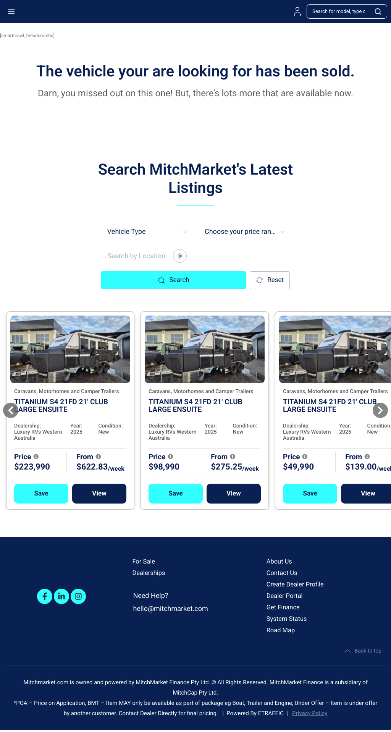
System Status (289, 619)
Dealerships (150, 573)
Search (173, 280)
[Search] (378, 11)
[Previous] (10, 410)
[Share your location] (180, 256)
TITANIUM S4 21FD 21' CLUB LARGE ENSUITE (82, 405)
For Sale (144, 561)
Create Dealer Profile (298, 584)
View (120, 493)
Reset (269, 280)
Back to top (362, 652)
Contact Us (283, 573)
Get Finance (285, 607)
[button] (63, 493)
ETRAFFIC (272, 715)
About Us (280, 561)
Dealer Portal (286, 596)
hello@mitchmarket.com (170, 608)
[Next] (380, 410)
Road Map (282, 630)
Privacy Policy (309, 715)
